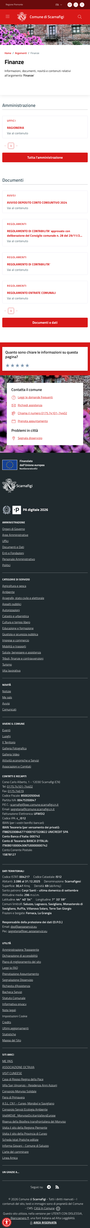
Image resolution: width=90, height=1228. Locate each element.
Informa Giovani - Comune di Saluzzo (25, 1145)
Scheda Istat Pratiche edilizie (20, 1139)
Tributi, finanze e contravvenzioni (22, 658)
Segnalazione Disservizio (17, 980)
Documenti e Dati (13, 547)
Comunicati (9, 709)
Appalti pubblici (11, 604)
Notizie (6, 691)
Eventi (6, 730)
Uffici (11, 121)
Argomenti (21, 53)
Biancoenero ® (20, 1218)
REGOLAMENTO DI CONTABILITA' (28, 264)
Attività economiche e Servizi (20, 760)
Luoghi (6, 736)
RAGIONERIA (15, 127)
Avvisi (11, 195)
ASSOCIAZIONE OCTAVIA (18, 1067)
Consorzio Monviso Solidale (19, 1091)
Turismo (7, 664)
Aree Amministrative (15, 535)
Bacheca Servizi (12, 992)
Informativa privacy (14, 1004)
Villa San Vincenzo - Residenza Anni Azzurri (29, 1085)
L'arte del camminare (15, 1151)
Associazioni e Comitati (16, 766)
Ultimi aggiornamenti (15, 1028)
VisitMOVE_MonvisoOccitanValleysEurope (29, 1115)
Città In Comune (44, 1208)
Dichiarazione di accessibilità (20, 955)
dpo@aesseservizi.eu (24, 926)
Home (8, 53)
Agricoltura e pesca (14, 586)
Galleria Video (10, 754)
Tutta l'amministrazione (45, 157)
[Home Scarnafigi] (39, 17)
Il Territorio (8, 742)
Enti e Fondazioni (13, 553)
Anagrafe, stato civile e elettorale (23, 598)
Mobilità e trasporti (14, 646)
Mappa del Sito (11, 1040)
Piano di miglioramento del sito (21, 961)
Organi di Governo (13, 529)
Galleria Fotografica (14, 748)
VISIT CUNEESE (12, 1073)
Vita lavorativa (11, 670)
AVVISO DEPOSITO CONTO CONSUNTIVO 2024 (37, 202)
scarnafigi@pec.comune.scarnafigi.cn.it (34, 804)
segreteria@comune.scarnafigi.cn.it (33, 809)
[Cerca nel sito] (79, 16)
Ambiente (8, 592)
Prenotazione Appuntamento (20, 974)
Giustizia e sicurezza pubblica (20, 634)
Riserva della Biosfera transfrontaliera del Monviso (34, 1121)
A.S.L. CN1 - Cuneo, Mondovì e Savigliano (28, 1103)
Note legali (9, 1010)
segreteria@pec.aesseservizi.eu (27, 931)
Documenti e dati (45, 322)
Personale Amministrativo (18, 559)
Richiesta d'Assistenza (16, 986)
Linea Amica (10, 1157)
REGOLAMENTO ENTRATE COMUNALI (31, 292)
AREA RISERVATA (43, 1222)
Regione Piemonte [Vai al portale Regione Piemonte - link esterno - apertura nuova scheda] (14, 4)
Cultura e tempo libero (16, 622)
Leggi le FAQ (10, 967)
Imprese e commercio (15, 640)
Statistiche (9, 1034)
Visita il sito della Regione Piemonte (24, 1127)
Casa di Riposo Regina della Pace (22, 1079)
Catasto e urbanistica (15, 616)
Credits (6, 1022)
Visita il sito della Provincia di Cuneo (24, 1133)
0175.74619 (16, 791)
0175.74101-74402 (20, 786)
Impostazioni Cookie (14, 1016)
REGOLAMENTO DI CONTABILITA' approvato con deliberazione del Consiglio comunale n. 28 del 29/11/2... (44, 233)
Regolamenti (17, 224)
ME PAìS (7, 1061)
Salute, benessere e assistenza (21, 652)
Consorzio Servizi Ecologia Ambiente (25, 1109)
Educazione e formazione (18, 628)
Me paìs (7, 697)
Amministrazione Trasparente (20, 949)
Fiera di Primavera (13, 1097)
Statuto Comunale (13, 998)
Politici (6, 565)
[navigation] (7, 16)
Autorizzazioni (11, 610)
